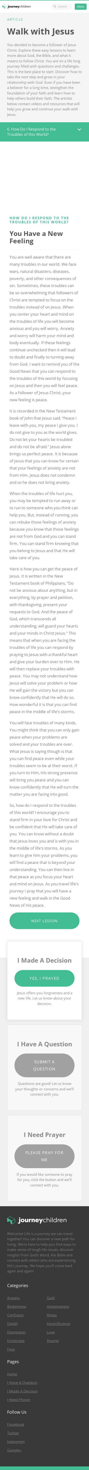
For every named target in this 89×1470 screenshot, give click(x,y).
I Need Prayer (18, 1399)
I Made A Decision (22, 1391)
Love (51, 1332)
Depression (16, 1332)
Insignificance (58, 1323)
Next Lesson (44, 920)
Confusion (15, 1315)
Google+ (14, 1450)
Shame (53, 1340)
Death (12, 1323)
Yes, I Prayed (44, 978)
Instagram (16, 1441)
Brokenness (16, 1306)
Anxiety (13, 1298)
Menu (80, 6)
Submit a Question (44, 1065)
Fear (11, 1349)
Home (12, 1374)
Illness (52, 1315)
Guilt (51, 1298)
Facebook (15, 1424)
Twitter (13, 1433)
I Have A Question (22, 1382)
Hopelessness (58, 1306)
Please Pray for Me (44, 1156)
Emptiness (15, 1340)
